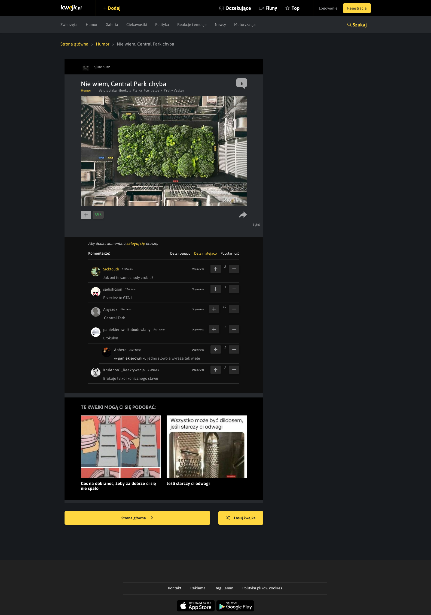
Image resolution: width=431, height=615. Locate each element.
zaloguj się (135, 243)
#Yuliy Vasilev (174, 90)
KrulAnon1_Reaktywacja (124, 370)
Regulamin (224, 588)
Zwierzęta (69, 24)
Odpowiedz (198, 269)
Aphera (120, 350)
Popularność (230, 253)
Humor (91, 24)
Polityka (162, 24)
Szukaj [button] (360, 25)
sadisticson (112, 289)
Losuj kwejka (241, 518)
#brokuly (124, 90)
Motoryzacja (245, 24)
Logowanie (328, 8)
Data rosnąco (180, 253)
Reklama (198, 588)
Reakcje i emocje (192, 24)
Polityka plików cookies (262, 588)
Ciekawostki (136, 24)
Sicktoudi (111, 269)
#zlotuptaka (108, 90)
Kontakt (174, 588)
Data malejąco (205, 253)
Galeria (112, 24)
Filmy (271, 8)
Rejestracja (357, 8)
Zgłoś (257, 224)
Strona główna (74, 43)
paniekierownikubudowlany (127, 329)
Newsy (220, 24)
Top (295, 8)
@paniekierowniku (130, 358)
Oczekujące (238, 8)
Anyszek (110, 309)
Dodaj (114, 8)
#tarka (137, 90)
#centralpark (153, 90)
